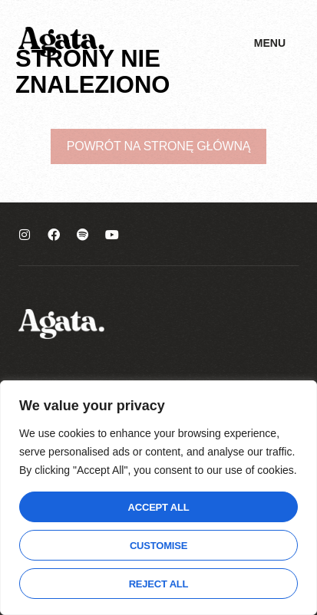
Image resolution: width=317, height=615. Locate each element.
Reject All (159, 584)
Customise (158, 545)
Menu (270, 43)
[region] (158, 497)
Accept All (159, 507)
